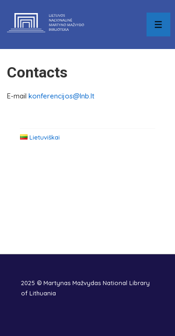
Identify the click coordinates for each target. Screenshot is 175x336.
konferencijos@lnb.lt (61, 95)
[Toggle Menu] (158, 24)
